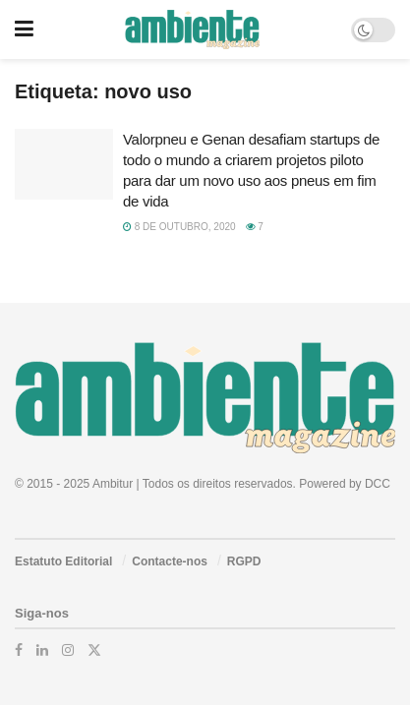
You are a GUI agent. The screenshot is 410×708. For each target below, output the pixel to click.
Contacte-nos (169, 561)
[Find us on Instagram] (68, 650)
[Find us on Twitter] (94, 650)
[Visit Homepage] (192, 29)
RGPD (244, 561)
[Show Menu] (24, 29)
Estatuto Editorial (63, 561)
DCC (377, 484)
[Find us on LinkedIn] (42, 650)
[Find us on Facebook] (19, 650)
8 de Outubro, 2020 (179, 226)
